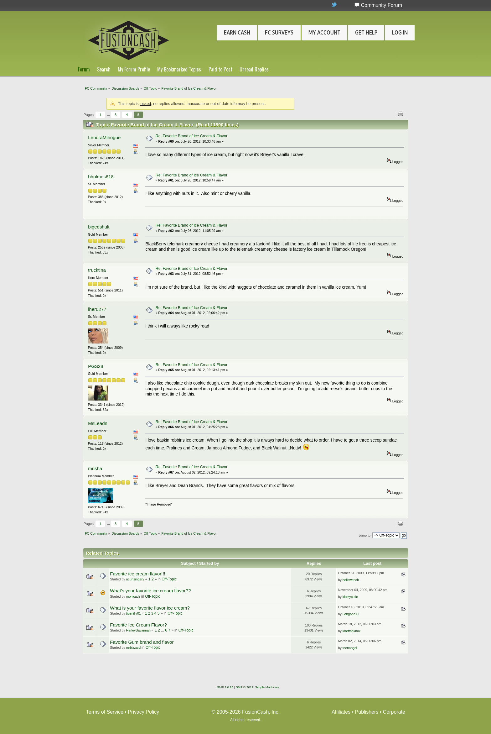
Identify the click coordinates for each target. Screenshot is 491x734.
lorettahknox (352, 631)
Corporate (394, 712)
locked (145, 104)
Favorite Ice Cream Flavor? (138, 624)
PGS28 (95, 366)
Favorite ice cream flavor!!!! (138, 573)
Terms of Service (104, 712)
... (109, 115)
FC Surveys (279, 32)
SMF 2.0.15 (225, 687)
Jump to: (365, 535)
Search (104, 69)
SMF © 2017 (244, 687)
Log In (400, 32)
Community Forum (381, 5)
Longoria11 (351, 614)
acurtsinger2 (135, 579)
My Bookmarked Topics (179, 69)
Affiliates (341, 712)
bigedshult (98, 226)
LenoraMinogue (104, 137)
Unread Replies (254, 69)
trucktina (97, 270)
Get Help (366, 32)
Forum (84, 69)
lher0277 (97, 309)
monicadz (133, 596)
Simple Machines (267, 687)
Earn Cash (237, 32)
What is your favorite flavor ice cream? (150, 608)
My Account (324, 32)
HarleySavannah (138, 630)
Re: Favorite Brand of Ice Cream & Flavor (191, 136)
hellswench (351, 580)
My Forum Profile (134, 69)
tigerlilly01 (133, 613)
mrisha (95, 468)
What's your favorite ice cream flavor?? (150, 590)
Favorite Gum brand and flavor (141, 642)
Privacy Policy (143, 712)
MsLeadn (97, 423)
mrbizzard (133, 647)
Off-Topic (169, 579)
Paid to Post (220, 69)
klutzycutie (350, 597)
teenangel (350, 648)
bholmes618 (101, 176)
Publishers (367, 712)
